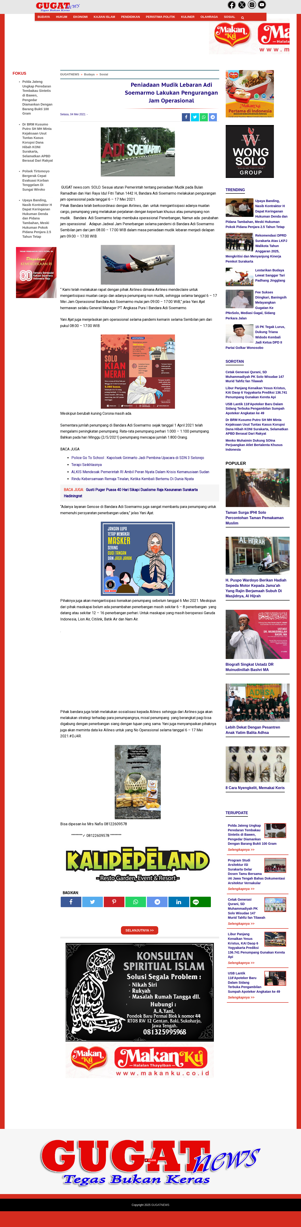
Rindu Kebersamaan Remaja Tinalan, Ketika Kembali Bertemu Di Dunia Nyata (132, 495)
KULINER (188, 17)
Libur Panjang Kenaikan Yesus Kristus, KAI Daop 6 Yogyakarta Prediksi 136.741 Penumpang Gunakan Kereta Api (256, 392)
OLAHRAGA (209, 17)
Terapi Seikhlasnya (86, 481)
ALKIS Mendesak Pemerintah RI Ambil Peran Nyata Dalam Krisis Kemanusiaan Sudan (140, 487)
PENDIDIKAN (130, 17)
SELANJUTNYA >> (140, 946)
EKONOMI (80, 17)
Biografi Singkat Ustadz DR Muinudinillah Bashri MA (250, 669)
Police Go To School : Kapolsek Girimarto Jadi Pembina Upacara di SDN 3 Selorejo (137, 473)
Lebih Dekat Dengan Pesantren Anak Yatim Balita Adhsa (253, 731)
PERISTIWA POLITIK (160, 17)
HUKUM (61, 17)
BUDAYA (44, 17)
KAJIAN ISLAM (104, 17)
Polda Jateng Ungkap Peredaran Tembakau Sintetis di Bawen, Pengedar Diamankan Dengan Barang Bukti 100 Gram (252, 836)
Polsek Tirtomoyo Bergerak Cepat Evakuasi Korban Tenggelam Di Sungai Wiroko (36, 180)
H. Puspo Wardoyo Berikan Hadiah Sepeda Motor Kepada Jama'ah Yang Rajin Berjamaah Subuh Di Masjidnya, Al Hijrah (256, 590)
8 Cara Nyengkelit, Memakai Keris (255, 790)
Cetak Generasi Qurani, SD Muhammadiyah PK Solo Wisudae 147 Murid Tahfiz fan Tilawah (255, 376)
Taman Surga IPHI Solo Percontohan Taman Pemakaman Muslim (255, 519)
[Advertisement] (150, 1194)
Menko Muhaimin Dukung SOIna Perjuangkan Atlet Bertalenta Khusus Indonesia (254, 445)
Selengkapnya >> (241, 851)
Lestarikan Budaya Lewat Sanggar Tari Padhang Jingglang (270, 275)
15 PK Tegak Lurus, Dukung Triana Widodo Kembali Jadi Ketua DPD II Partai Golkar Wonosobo (255, 337)
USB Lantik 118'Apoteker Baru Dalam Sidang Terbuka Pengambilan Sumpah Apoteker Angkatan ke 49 (255, 408)
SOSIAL (229, 17)
